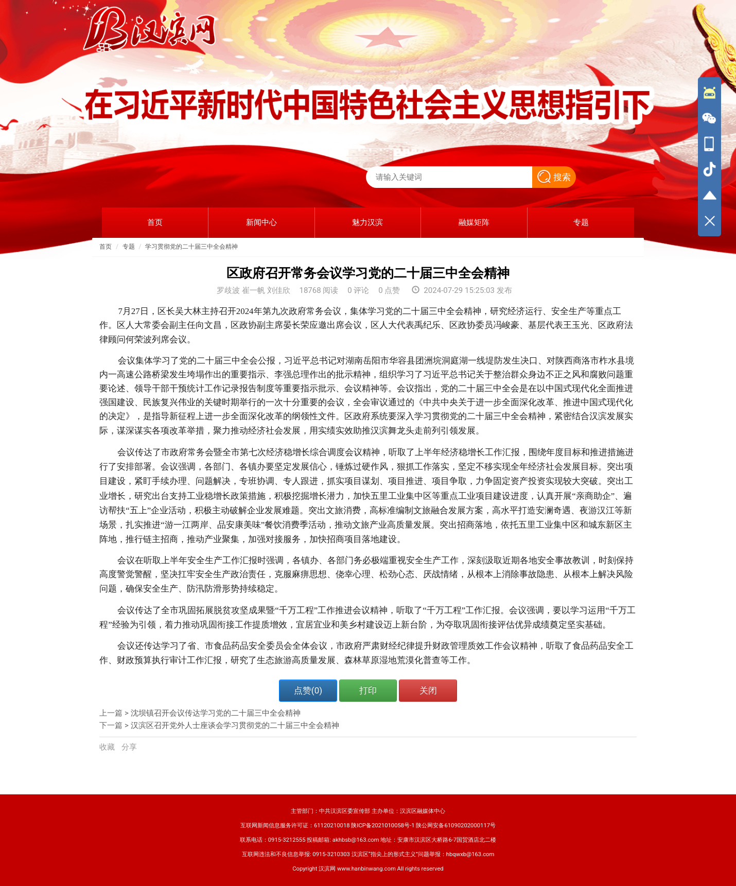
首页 (105, 246)
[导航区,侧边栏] (709, 156)
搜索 (554, 177)
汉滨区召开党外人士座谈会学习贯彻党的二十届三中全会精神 (235, 725)
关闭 (428, 690)
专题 (128, 246)
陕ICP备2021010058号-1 (382, 825)
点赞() (308, 690)
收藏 (108, 747)
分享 (129, 747)
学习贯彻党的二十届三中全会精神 (191, 246)
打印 (368, 690)
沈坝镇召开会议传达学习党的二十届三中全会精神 (216, 713)
